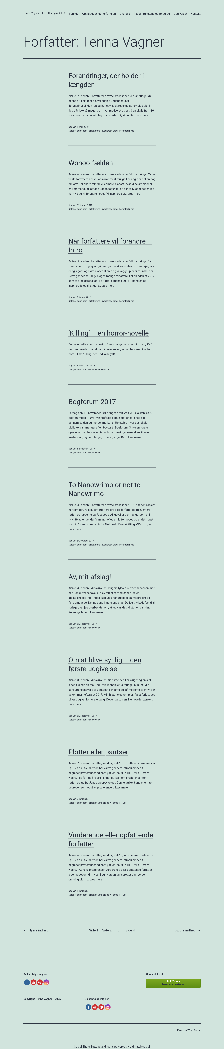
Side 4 (130, 930)
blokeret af (173, 983)
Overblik (125, 13)
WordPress (193, 1030)
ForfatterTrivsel (127, 130)
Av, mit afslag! (89, 577)
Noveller (105, 369)
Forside (73, 13)
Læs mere (141, 115)
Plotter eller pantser (98, 752)
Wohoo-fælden (90, 163)
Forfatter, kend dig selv (99, 802)
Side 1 (93, 930)
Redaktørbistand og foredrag (152, 13)
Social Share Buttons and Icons (94, 1046)
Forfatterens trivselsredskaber (103, 130)
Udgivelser (180, 13)
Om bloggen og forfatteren (99, 13)
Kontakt (196, 13)
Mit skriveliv (94, 369)
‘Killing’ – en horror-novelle (108, 333)
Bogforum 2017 (92, 402)
